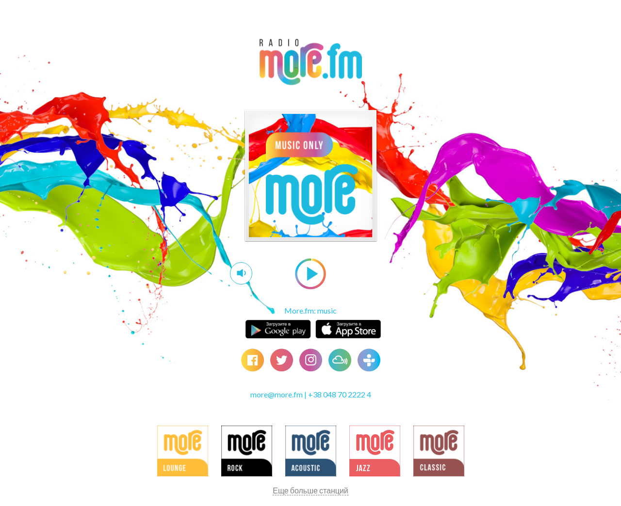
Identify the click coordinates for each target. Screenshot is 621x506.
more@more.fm (276, 394)
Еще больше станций (310, 490)
